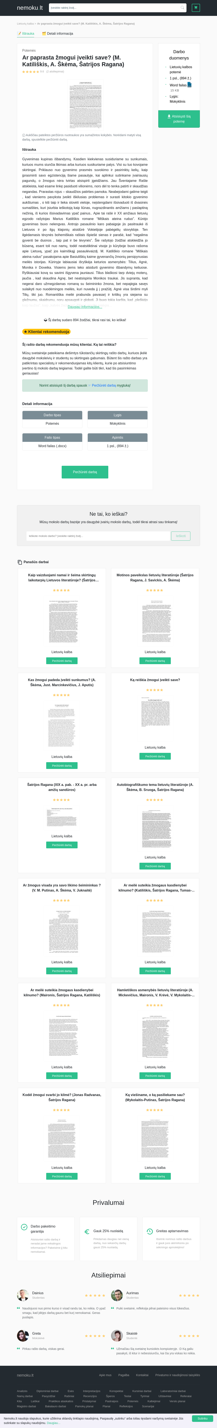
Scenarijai (148, 1406)
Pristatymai (89, 1401)
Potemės (52, 423)
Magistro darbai (26, 1406)
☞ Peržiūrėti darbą (102, 385)
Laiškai (35, 1401)
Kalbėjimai (153, 1401)
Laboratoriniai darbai (173, 1391)
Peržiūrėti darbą (85, 472)
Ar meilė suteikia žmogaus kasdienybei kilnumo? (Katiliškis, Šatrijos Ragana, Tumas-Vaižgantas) (155, 890)
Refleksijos (126, 1406)
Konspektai (116, 1391)
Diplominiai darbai (47, 1391)
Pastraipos (111, 1401)
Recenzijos (90, 1396)
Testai (127, 1396)
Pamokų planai (84, 1406)
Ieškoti (181, 536)
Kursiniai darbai (142, 1391)
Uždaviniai (165, 1396)
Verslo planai (177, 1401)
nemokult (30, 7)
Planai (106, 1406)
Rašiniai (69, 1396)
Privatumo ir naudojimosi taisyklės (177, 1375)
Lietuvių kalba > (26, 23)
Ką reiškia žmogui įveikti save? (155, 680)
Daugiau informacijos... (85, 307)
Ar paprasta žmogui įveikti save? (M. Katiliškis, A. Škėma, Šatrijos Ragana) (86, 23)
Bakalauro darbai (55, 1406)
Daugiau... (53, 1423)
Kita (19, 1401)
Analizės (22, 1391)
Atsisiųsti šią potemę (179, 119)
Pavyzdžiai (48, 1396)
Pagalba (123, 1375)
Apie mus (105, 1375)
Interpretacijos (91, 1391)
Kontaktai (142, 1375)
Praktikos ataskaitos (61, 1401)
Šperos (110, 1396)
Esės (71, 1391)
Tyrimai (144, 1396)
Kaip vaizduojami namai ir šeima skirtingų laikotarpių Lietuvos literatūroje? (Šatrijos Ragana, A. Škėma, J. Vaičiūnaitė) (62, 580)
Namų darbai (25, 1396)
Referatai (186, 1396)
